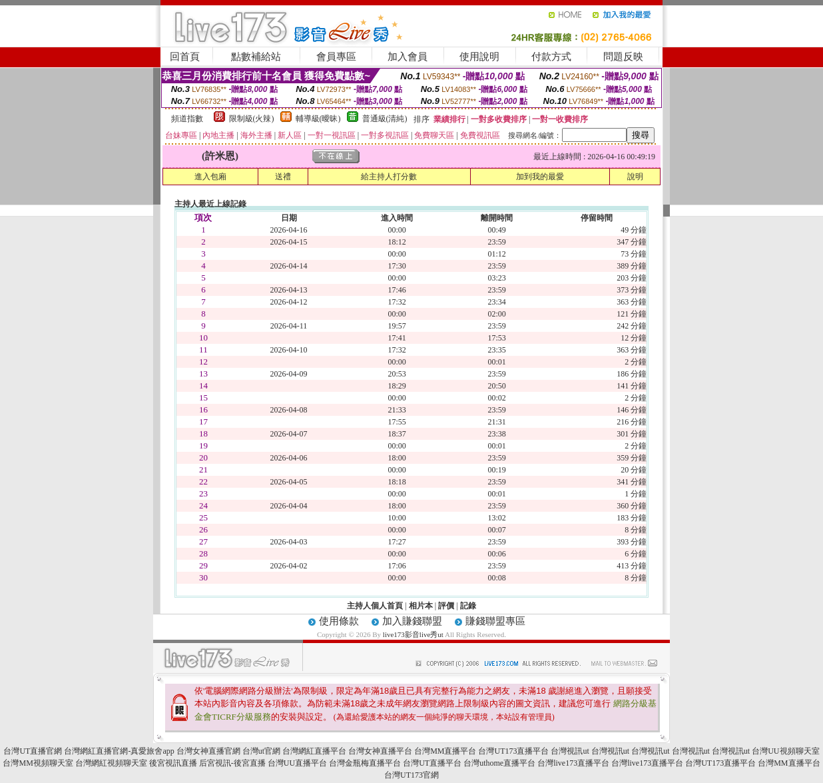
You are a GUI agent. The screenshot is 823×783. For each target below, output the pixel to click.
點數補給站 (256, 56)
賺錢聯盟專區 (495, 621)
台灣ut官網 (261, 751)
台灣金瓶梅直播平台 (365, 763)
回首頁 (185, 56)
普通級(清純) (385, 118)
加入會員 (407, 56)
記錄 (468, 605)
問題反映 (623, 56)
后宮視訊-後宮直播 (232, 763)
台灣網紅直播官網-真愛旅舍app (119, 751)
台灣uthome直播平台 (499, 763)
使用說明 (479, 56)
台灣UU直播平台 (297, 763)
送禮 (283, 176)
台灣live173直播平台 (573, 763)
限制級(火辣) (251, 118)
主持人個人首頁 (375, 605)
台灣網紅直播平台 (314, 751)
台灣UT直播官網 (32, 751)
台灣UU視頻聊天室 (785, 751)
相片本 (421, 605)
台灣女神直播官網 (208, 751)
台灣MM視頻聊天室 (38, 763)
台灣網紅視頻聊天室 (111, 763)
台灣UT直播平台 (432, 763)
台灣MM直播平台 (445, 751)
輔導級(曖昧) (318, 118)
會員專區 (336, 56)
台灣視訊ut (570, 751)
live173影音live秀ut (413, 634)
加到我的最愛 (540, 176)
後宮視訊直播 (173, 763)
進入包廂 (210, 176)
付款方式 (551, 56)
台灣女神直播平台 (380, 751)
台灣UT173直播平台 (513, 751)
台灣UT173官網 (411, 775)
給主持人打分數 (389, 176)
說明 (635, 176)
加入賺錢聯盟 (412, 621)
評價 (446, 605)
